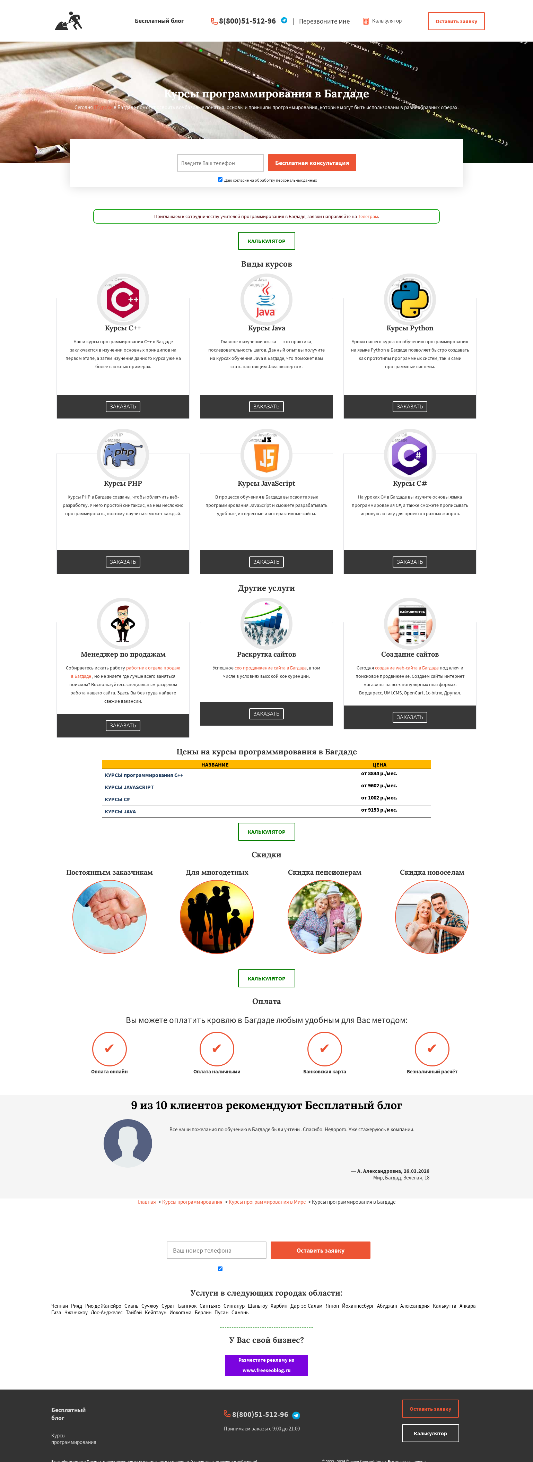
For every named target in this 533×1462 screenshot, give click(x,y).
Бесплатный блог (68, 1414)
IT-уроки (103, 107)
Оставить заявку (456, 21)
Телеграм (368, 216)
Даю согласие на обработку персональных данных (267, 180)
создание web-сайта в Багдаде (407, 668)
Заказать (123, 407)
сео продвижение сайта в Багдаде (271, 668)
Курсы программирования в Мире (267, 1202)
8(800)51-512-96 (247, 21)
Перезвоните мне (324, 21)
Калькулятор (382, 20)
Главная (147, 1202)
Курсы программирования (192, 1202)
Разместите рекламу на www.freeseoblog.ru (266, 1365)
